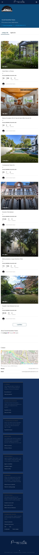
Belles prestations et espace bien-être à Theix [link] (12, 259)
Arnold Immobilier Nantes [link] (10, 83)
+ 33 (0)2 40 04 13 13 (19, 25)
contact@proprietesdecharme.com (30, 371)
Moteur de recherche (8, 394)
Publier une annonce (8, 445)
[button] (3, 352)
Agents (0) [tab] (12, 32)
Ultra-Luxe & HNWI (7, 412)
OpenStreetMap (30, 363)
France (25, 89)
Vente (22, 89)
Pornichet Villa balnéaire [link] (8, 212)
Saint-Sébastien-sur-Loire (31, 277)
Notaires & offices (7, 468)
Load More (19, 324)
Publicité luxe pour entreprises (9, 484)
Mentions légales (15, 529)
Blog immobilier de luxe (8, 505)
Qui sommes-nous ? (7, 392)
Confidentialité (6, 529)
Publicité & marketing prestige (9, 487)
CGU (10, 526)
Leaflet (23, 363)
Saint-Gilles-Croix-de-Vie (31, 89)
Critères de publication (8, 522)
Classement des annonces (9, 524)
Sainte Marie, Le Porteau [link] (8, 71)
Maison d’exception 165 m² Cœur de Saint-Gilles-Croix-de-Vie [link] (16, 118)
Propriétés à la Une (7, 410)
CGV (5, 526)
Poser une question (7, 25)
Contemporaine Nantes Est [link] (8, 165)
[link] (19, 55)
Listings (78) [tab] (5, 32)
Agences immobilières (8, 464)
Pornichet (34, 183)
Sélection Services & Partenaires (10, 507)
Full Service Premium (8, 448)
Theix (35, 230)
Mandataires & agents (8, 466)
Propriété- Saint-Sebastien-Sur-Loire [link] (10, 306)
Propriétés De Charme (8, 430)
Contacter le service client (9, 502)
